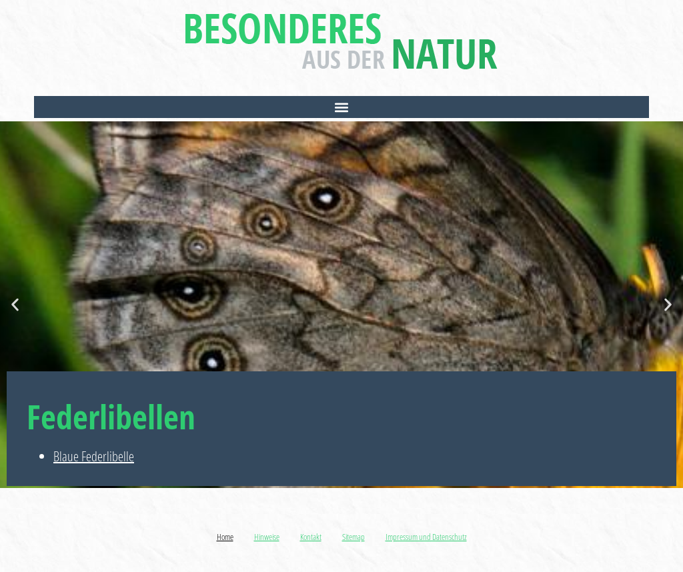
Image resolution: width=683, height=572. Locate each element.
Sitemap (353, 537)
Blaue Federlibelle (93, 456)
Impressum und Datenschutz (426, 537)
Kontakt (310, 537)
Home (225, 537)
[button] (341, 107)
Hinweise (266, 537)
